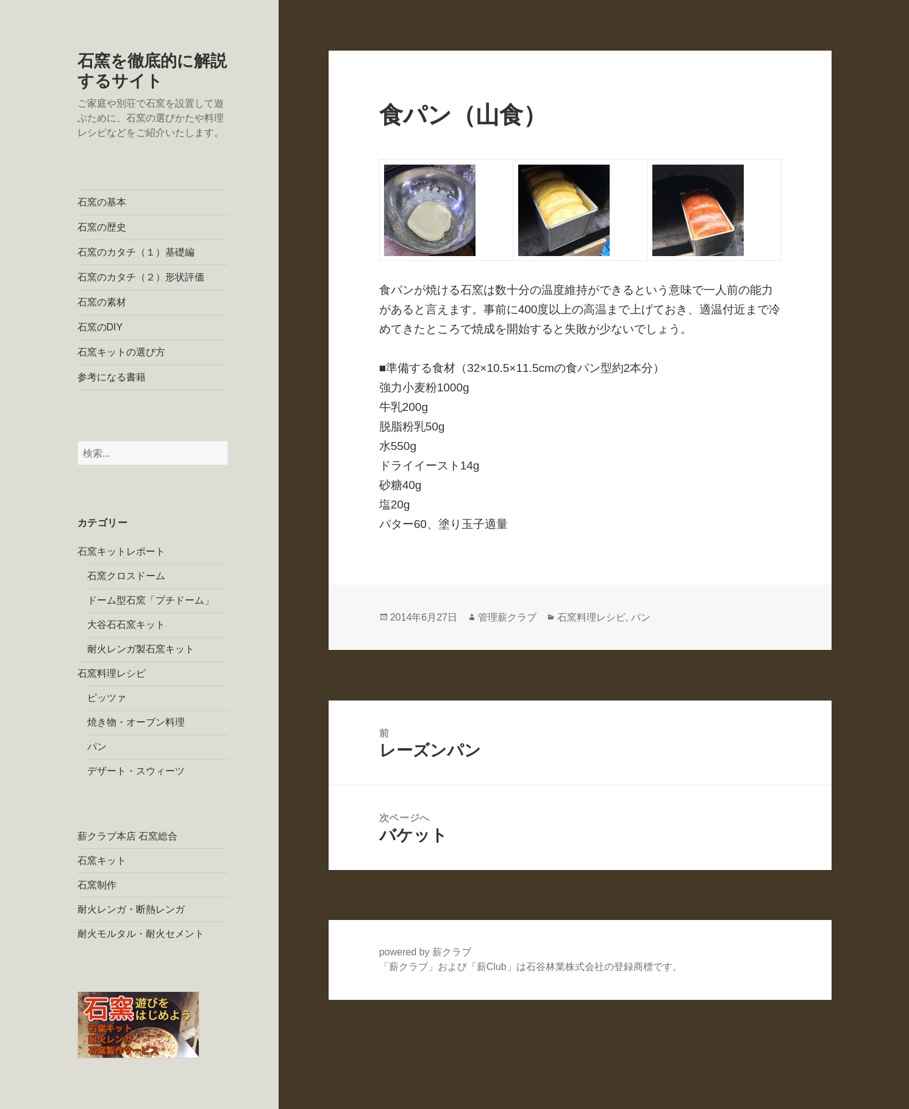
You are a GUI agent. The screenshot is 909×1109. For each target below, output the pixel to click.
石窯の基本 (101, 202)
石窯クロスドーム (126, 576)
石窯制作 (96, 885)
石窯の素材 (101, 302)
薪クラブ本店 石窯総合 (127, 836)
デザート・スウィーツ (136, 771)
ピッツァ (106, 698)
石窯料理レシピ (111, 673)
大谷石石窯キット (126, 624)
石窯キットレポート (121, 551)
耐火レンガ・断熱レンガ (131, 909)
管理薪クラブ (507, 617)
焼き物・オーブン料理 (136, 722)
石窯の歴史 (101, 227)
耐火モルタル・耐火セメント (140, 934)
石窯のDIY (100, 327)
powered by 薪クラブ (425, 952)
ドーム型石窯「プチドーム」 (150, 600)
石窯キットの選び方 (121, 352)
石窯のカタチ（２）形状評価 (140, 277)
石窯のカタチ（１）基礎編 (135, 252)
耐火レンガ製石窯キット (140, 649)
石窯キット (101, 860)
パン (97, 746)
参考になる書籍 (111, 377)
